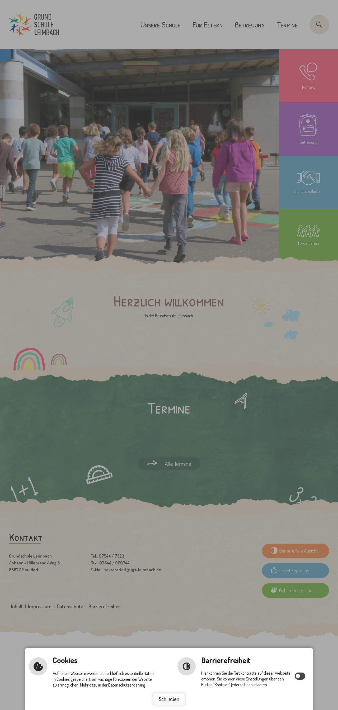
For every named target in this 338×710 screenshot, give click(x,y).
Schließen (169, 698)
